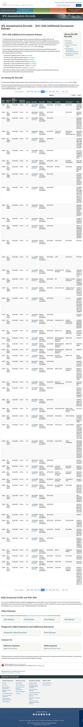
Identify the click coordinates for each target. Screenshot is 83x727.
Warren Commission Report (71, 45)
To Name (57, 102)
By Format (4, 685)
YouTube (44, 714)
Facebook (34, 714)
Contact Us (78, 2)
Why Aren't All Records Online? (34, 698)
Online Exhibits (5, 701)
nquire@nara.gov (12, 648)
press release (28, 55)
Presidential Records (7, 693)
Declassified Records (34, 692)
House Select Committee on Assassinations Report (72, 50)
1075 (53, 91)
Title (77, 102)
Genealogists (19, 683)
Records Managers (20, 691)
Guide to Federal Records (33, 690)
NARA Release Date (14, 100)
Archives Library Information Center (7, 699)
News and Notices (47, 683)
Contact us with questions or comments (11, 673)
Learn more (69, 724)
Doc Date (34, 102)
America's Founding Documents (74, 10)
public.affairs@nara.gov (54, 648)
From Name (69, 102)
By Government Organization (6, 687)
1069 (31, 91)
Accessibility (28, 720)
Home (3, 19)
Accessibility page (40, 665)
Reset (79, 95)
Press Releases (50, 633)
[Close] (81, 712)
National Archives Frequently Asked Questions (33, 686)
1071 (39, 91)
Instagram (39, 714)
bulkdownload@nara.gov (15, 606)
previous (21, 91)
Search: (51, 95)
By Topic (4, 683)
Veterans (18, 693)
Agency (28, 102)
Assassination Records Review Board (72, 54)
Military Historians (20, 685)
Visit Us (58, 10)
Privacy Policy (35, 720)
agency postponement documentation (37, 615)
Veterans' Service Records (25, 10)
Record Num (8, 101)
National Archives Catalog (6, 690)
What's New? (47, 680)
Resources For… (21, 680)
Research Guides (34, 680)
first (16, 91)
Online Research (7, 680)
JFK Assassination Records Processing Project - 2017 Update (21, 46)
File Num (49, 102)
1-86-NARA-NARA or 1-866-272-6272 (41, 724)
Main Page (68, 41)
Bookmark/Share (69, 2)
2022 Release (49, 620)
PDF (33, 106)
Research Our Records (8, 10)
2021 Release (69, 620)
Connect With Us (41, 712)
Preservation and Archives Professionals (20, 688)
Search (78, 5)
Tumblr (41, 714)
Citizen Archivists (59, 2)
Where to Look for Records (33, 695)
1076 (57, 91)
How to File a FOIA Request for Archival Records (34, 702)
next (63, 91)
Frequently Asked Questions (15, 633)
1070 (35, 91)
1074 (50, 91)
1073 (46, 91)
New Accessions (47, 685)
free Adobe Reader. (20, 664)
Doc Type (42, 102)
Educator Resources (41, 10)
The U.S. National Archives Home (17, 4)
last (67, 91)
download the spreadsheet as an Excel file (58, 82)
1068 (28, 91)
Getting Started (33, 683)
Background (69, 43)
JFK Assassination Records (25, 19)
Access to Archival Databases (6, 696)
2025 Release (9, 620)
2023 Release (29, 620)
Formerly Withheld (22, 101)
